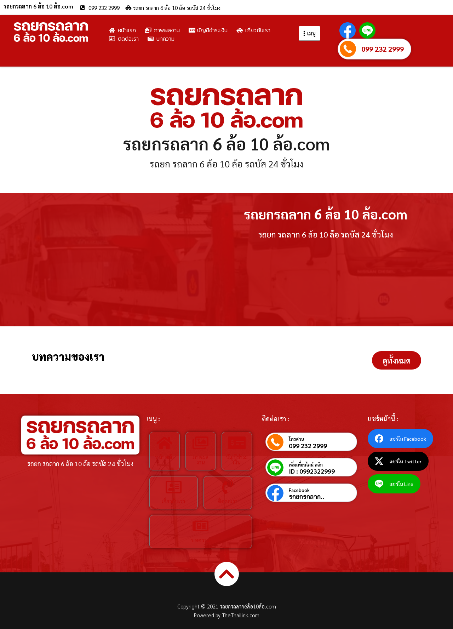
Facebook (299, 490)
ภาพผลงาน (200, 459)
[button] (396, 360)
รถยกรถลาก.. (306, 496)
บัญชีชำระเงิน (237, 459)
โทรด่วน (296, 439)
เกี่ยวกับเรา (173, 501)
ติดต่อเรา (227, 501)
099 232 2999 (382, 48)
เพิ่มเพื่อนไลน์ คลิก (306, 465)
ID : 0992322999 (312, 471)
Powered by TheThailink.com (226, 615)
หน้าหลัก (164, 456)
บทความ (200, 540)
